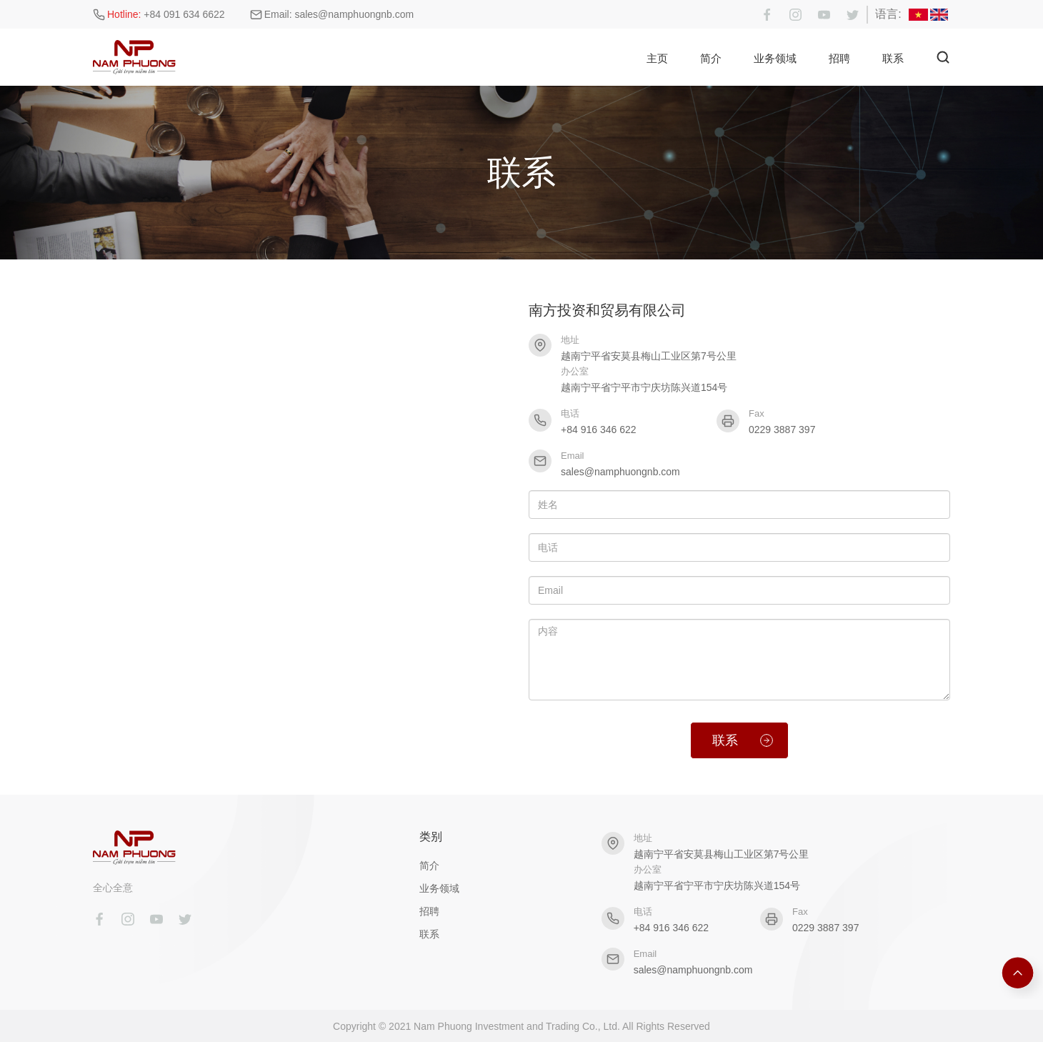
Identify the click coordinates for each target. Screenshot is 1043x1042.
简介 (711, 58)
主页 (657, 58)
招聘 (839, 58)
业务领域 (775, 58)
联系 (893, 58)
